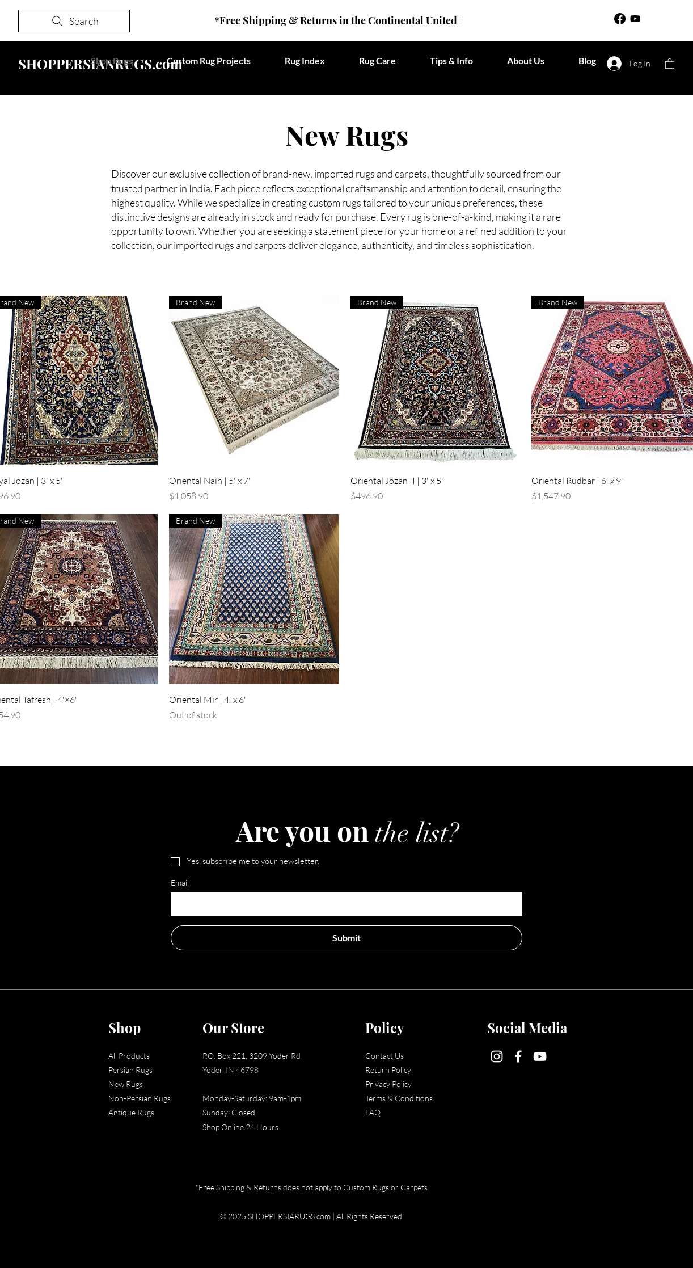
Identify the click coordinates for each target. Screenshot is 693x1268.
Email (180, 882)
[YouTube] (540, 1056)
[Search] (74, 21)
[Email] (343, 904)
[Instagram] (497, 1056)
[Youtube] (635, 18)
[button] (669, 63)
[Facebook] (620, 18)
